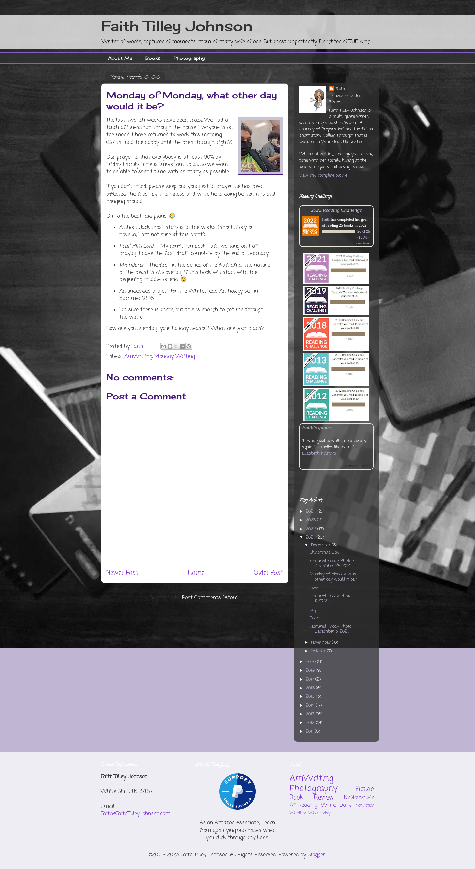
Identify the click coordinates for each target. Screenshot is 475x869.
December (321, 545)
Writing (185, 357)
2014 (311, 705)
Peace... (316, 618)
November (321, 642)
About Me (120, 58)
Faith (340, 89)
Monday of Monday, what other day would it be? (334, 577)
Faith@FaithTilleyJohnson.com (135, 814)
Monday (163, 357)
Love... (315, 588)
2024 (311, 511)
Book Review (311, 797)
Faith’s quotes (317, 427)
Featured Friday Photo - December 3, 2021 (332, 629)
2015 (311, 696)
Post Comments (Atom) (211, 598)
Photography (189, 58)
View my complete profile (323, 175)
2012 (311, 723)
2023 (311, 520)
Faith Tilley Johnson (177, 25)
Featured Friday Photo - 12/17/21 (332, 599)
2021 (311, 537)
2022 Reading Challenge (336, 210)
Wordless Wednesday (310, 813)
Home (196, 573)
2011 (310, 731)
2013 (311, 714)
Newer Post (122, 573)
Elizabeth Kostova (319, 453)
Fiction (365, 789)
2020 (311, 662)
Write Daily (336, 805)
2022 (311, 529)
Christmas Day (324, 552)
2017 (310, 679)
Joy (313, 610)
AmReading (303, 805)
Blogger (316, 855)
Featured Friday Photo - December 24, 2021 (332, 563)
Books (152, 58)
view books (363, 243)
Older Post (268, 573)
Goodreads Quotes (357, 466)
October (319, 651)
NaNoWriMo (359, 798)
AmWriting (138, 357)
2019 (311, 670)
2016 (311, 688)
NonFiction (364, 805)
